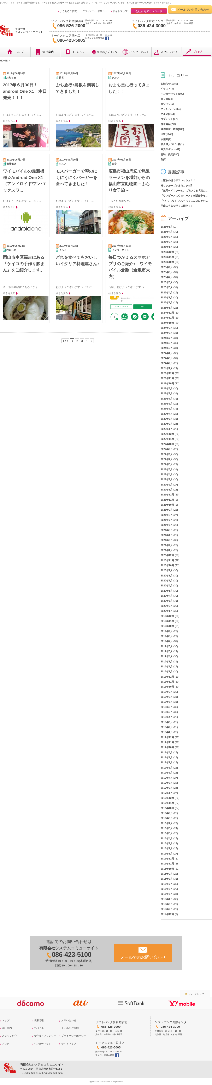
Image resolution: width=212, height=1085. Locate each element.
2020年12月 (167, 555)
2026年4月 (167, 231)
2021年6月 (167, 524)
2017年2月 (167, 787)
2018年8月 (167, 696)
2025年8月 (167, 272)
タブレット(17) (169, 119)
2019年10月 (167, 626)
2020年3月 (167, 600)
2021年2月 (167, 545)
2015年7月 (167, 884)
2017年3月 (167, 782)
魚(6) (163, 159)
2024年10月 (167, 322)
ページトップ (196, 994)
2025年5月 (167, 287)
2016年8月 (167, 818)
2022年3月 (167, 479)
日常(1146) (167, 134)
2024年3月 (167, 358)
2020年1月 (167, 610)
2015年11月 (167, 863)
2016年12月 (167, 798)
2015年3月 (167, 904)
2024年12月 (167, 312)
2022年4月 (167, 474)
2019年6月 (167, 646)
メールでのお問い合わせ (193, 9)
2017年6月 (167, 767)
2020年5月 (167, 590)
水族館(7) (166, 139)
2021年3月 (167, 540)
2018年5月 (167, 712)
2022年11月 (167, 439)
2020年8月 (167, 575)
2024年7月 (167, 338)
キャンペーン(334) (171, 109)
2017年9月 (167, 752)
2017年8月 (167, 757)
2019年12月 (167, 616)
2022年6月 (167, 464)
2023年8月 (167, 393)
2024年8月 (167, 332)
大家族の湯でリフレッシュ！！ (178, 180)
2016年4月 (167, 838)
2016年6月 (167, 828)
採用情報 (39, 1020)
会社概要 (45, 52)
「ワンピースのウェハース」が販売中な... (184, 195)
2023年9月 (167, 388)
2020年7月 (167, 580)
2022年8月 (167, 454)
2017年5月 (167, 772)
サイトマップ (120, 11)
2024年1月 (167, 368)
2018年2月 (167, 727)
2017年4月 (167, 777)
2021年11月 (167, 499)
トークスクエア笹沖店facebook (107, 38)
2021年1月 (167, 550)
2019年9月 (167, 631)
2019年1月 (167, 671)
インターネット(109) (172, 93)
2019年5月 (167, 651)
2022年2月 (167, 484)
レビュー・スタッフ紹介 (166, 52)
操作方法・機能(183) (172, 129)
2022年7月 (167, 459)
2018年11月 (167, 681)
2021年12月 (167, 494)
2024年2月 (167, 363)
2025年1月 (167, 307)
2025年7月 (167, 277)
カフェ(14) (167, 98)
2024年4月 (167, 353)
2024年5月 (167, 348)
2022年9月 (167, 449)
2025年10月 (167, 262)
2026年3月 (167, 236)
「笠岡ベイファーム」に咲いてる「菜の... (184, 190)
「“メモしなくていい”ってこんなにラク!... (184, 200)
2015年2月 (167, 909)
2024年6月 (167, 343)
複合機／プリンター (106, 52)
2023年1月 (167, 429)
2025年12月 (167, 252)
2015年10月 (167, 868)
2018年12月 (167, 676)
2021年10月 (167, 504)
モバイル (76, 52)
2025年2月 (167, 302)
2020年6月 (167, 585)
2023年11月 (167, 378)
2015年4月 (167, 899)
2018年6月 (167, 707)
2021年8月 (167, 515)
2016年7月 (167, 823)
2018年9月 (167, 691)
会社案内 (7, 1028)
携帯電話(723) (169, 124)
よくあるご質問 (68, 11)
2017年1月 (167, 793)
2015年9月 (167, 873)
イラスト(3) (167, 88)
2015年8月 (167, 878)
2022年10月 (167, 444)
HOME (4, 60)
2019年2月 (167, 666)
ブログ (197, 52)
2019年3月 (167, 661)
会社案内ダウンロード (148, 11)
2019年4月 (167, 656)
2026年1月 (167, 246)
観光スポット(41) (170, 149)
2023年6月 (167, 403)
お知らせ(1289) (169, 83)
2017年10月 (167, 747)
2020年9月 (167, 570)
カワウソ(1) (167, 103)
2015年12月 (167, 858)
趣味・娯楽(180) (170, 154)
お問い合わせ (68, 1020)
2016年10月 (167, 808)
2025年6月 (167, 282)
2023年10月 (167, 383)
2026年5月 (167, 226)
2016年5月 (167, 833)
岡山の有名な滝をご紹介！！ (177, 205)
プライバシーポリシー (94, 11)
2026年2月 (167, 241)
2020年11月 (167, 560)
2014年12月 (167, 914)
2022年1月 (167, 489)
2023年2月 (167, 423)
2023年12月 (167, 373)
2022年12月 (167, 434)
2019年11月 (167, 621)
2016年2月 (167, 848)
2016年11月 (167, 803)
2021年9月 (167, 509)
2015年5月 (167, 894)
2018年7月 (167, 701)
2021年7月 (167, 520)
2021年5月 (167, 530)
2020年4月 (167, 595)
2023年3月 (167, 418)
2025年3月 (167, 297)
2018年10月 (167, 686)
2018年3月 (167, 722)
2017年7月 (167, 762)
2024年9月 (167, 327)
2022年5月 (167, 469)
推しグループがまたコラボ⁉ (176, 185)
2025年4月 (167, 292)
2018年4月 (167, 717)
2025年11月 (167, 257)
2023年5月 (167, 408)
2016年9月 (167, 813)
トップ (15, 52)
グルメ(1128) (168, 114)
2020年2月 (167, 605)
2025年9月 (167, 267)
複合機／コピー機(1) (172, 144)
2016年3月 (167, 843)
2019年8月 (167, 636)
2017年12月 (167, 737)
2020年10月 (167, 565)
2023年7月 (167, 398)
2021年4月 (167, 535)
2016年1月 (167, 853)
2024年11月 (167, 317)
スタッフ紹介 (9, 1036)
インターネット (136, 52)
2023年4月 (167, 413)
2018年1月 (167, 732)
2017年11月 (167, 742)
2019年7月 (167, 641)
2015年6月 (167, 889)
